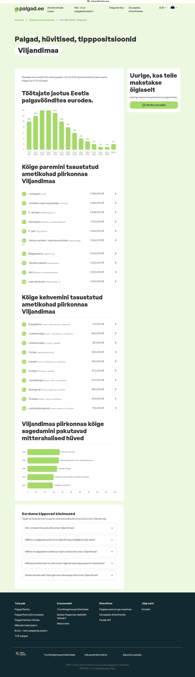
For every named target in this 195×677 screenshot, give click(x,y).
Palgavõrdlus (116, 7)
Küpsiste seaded (132, 654)
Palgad (42, 20)
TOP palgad (21, 636)
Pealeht (19, 20)
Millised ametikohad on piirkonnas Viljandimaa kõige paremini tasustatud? (65, 563)
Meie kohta (63, 623)
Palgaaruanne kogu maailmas (115, 609)
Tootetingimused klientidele (72, 609)
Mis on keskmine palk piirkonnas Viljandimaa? (49, 527)
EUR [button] (161, 7)
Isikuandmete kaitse (95, 654)
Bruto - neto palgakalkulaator (31, 630)
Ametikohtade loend (55, 9)
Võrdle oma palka (154, 105)
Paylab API (105, 620)
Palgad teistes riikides (27, 620)
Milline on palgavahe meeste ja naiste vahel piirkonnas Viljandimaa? (61, 551)
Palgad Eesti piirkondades (29, 614)
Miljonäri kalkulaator (26, 625)
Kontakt (146, 609)
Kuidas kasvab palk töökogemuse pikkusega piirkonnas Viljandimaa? (61, 575)
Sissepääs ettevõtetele (136, 9)
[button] (173, 8)
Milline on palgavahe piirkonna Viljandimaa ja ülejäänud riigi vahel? (60, 539)
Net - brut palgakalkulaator (83, 9)
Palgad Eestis (22, 609)
